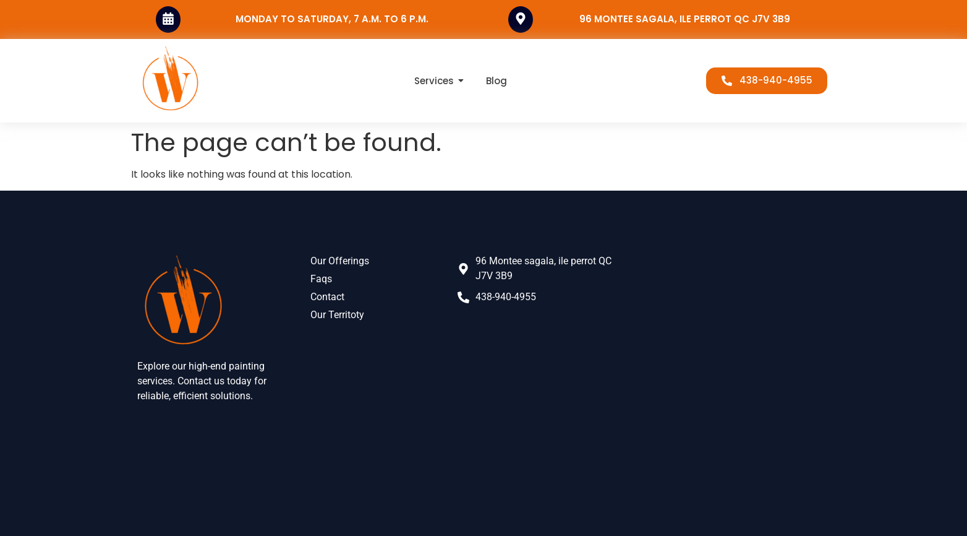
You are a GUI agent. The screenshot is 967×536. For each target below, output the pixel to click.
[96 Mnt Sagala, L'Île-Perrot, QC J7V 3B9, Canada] (730, 361)
